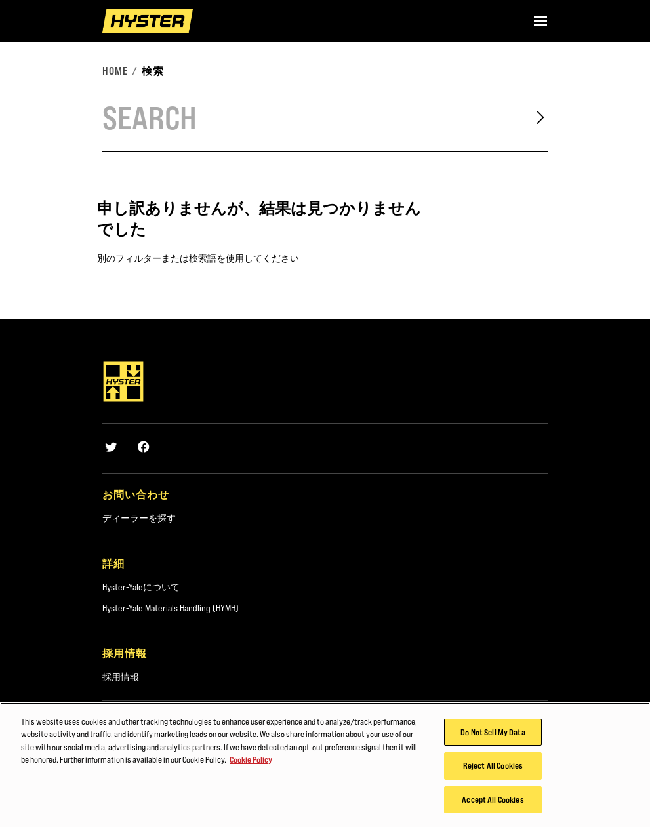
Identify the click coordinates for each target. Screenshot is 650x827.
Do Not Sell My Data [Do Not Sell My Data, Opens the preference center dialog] (492, 736)
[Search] (307, 117)
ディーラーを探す (139, 518)
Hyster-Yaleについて (141, 587)
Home (115, 70)
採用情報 (120, 677)
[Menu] (540, 21)
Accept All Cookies (492, 804)
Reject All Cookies (493, 770)
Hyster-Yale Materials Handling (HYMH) (170, 608)
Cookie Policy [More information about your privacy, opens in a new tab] (251, 764)
